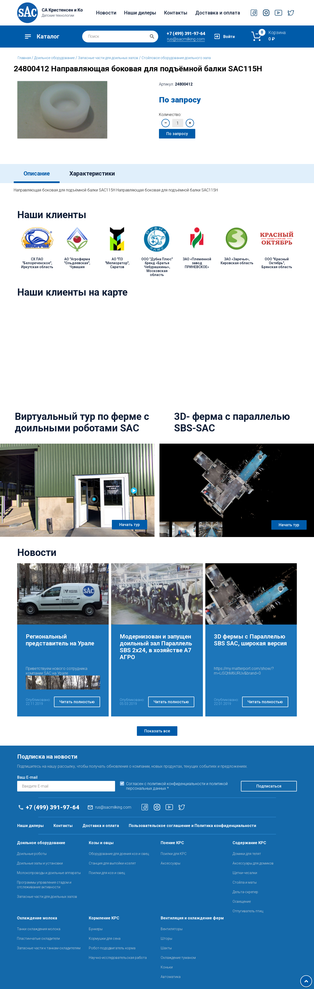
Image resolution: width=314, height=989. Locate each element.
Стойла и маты (245, 882)
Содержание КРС (249, 842)
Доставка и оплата (217, 13)
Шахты (166, 948)
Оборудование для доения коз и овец (119, 854)
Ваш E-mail (27, 777)
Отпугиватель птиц (248, 911)
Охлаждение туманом (178, 958)
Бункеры (96, 929)
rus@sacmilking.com (186, 39)
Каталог (48, 36)
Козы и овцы (101, 842)
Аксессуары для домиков (253, 863)
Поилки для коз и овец (107, 873)
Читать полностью (77, 702)
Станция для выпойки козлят (112, 863)
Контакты (175, 13)
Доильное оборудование (54, 58)
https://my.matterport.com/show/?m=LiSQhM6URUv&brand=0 (244, 671)
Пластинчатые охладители (38, 938)
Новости (106, 13)
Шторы (166, 938)
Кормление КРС (104, 918)
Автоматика (171, 977)
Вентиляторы (172, 929)
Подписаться (268, 786)
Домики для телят (247, 854)
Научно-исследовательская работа (118, 958)
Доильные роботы (32, 854)
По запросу (177, 133)
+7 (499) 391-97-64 (186, 33)
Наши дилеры (140, 13)
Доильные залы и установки (40, 863)
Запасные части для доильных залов (108, 58)
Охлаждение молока (37, 918)
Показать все (157, 731)
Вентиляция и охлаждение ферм (192, 918)
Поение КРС (172, 842)
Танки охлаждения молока (38, 929)
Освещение (242, 901)
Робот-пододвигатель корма (112, 948)
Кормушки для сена (104, 938)
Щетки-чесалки (245, 873)
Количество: (170, 114)
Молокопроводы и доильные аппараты (49, 873)
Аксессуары (170, 863)
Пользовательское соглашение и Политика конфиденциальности (192, 825)
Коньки (167, 967)
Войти (229, 36)
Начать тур (129, 524)
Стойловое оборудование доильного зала (176, 58)
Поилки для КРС (173, 854)
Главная (25, 58)
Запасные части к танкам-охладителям (48, 948)
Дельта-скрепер (245, 892)
